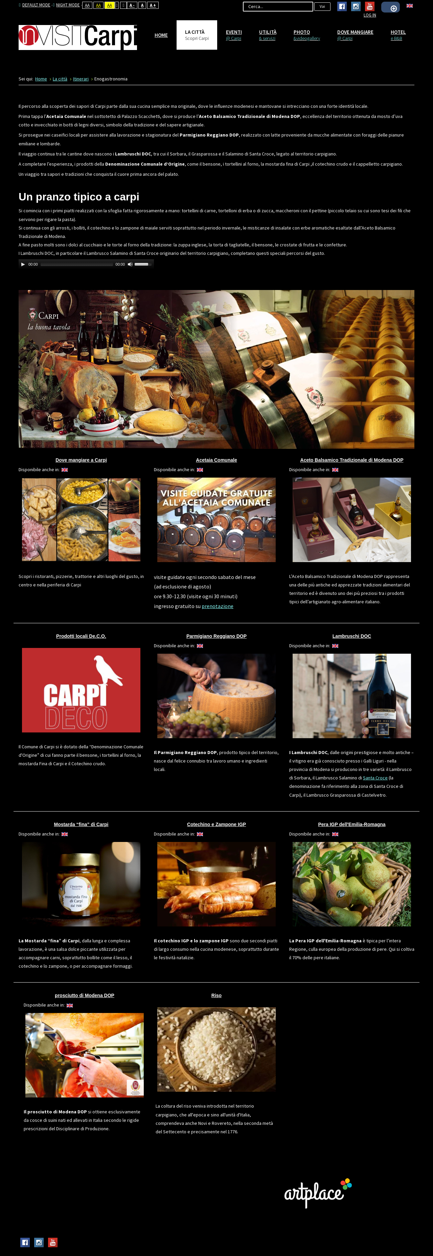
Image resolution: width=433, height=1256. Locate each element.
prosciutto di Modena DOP (84, 995)
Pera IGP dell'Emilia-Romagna (351, 824)
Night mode (66, 5)
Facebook (342, 6)
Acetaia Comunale (216, 460)
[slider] (77, 264)
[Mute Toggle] (130, 264)
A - (132, 5)
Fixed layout (117, 5)
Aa (87, 5)
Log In (370, 15)
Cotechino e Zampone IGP (216, 824)
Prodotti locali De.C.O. (81, 636)
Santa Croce (375, 778)
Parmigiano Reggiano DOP (216, 636)
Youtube (369, 6)
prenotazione (217, 606)
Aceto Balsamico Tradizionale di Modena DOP (352, 460)
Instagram (356, 6)
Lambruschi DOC (352, 636)
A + (153, 5)
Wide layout (123, 5)
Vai (322, 6)
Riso (216, 995)
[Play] (23, 264)
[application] (86, 264)
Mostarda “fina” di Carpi (81, 824)
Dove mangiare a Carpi (81, 460)
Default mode (34, 5)
